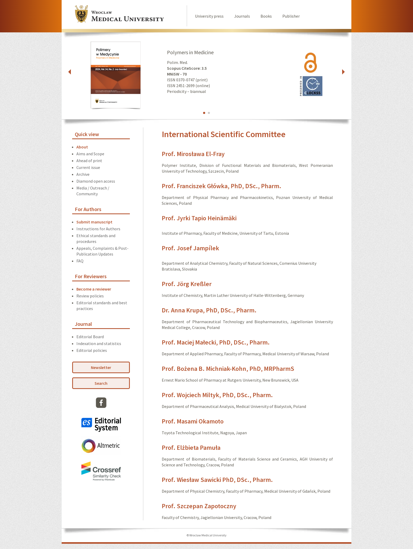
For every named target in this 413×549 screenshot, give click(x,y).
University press (209, 16)
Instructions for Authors (98, 228)
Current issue (88, 167)
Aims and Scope (90, 153)
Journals (242, 16)
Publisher (291, 16)
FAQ (79, 260)
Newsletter (101, 367)
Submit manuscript (94, 221)
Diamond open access (95, 181)
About (82, 146)
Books (266, 16)
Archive (83, 174)
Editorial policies (91, 350)
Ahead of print (89, 160)
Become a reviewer (93, 289)
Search (101, 383)
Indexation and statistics (98, 343)
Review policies (90, 295)
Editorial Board (90, 336)
